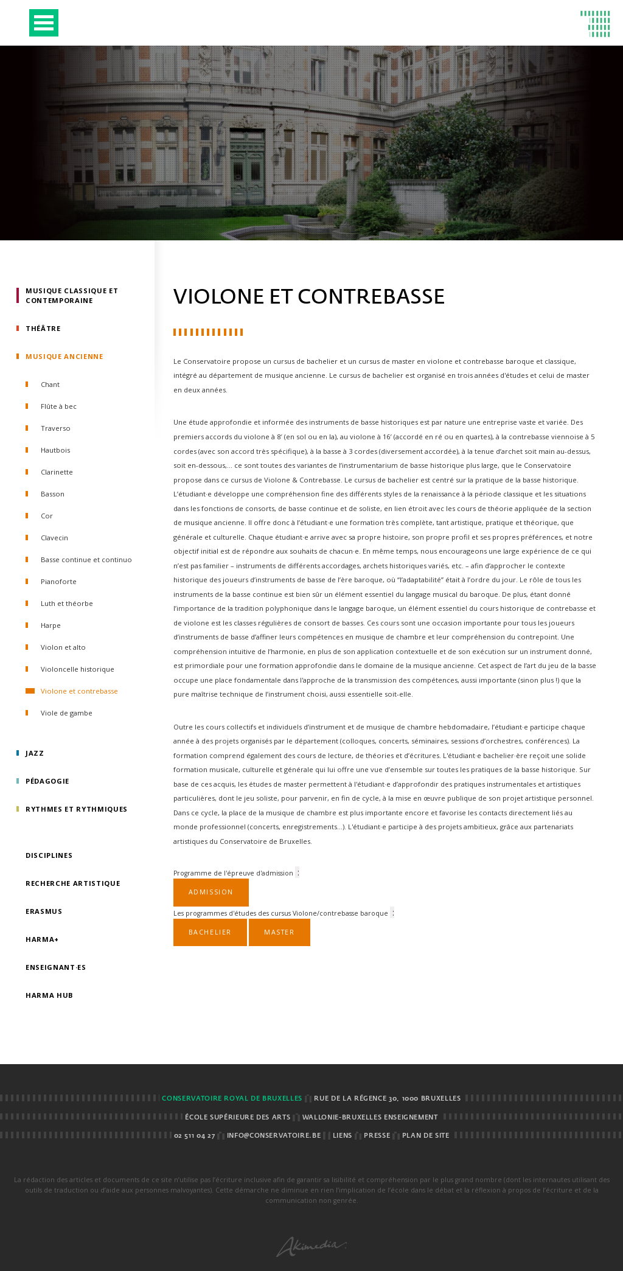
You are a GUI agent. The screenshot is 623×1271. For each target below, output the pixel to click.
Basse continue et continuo (86, 559)
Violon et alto (63, 647)
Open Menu (43, 23)
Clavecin (54, 537)
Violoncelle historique (77, 669)
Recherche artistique (73, 883)
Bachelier (210, 932)
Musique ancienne (64, 356)
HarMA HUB (50, 995)
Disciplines (49, 855)
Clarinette (57, 471)
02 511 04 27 (194, 1136)
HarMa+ (42, 939)
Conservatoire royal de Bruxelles (232, 1099)
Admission (211, 892)
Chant (50, 384)
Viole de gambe (66, 712)
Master (279, 932)
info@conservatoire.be (274, 1136)
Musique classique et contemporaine (72, 295)
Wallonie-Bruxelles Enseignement (370, 1118)
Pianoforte (59, 581)
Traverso (56, 428)
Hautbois (55, 449)
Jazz (35, 752)
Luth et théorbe (67, 603)
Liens (342, 1136)
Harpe (51, 625)
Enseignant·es (56, 967)
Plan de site (426, 1136)
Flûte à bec (59, 406)
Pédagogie (47, 780)
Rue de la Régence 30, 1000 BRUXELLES (387, 1099)
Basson (52, 493)
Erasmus (44, 911)
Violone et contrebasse (79, 690)
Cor (47, 515)
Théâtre (43, 328)
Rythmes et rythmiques (77, 808)
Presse (377, 1136)
